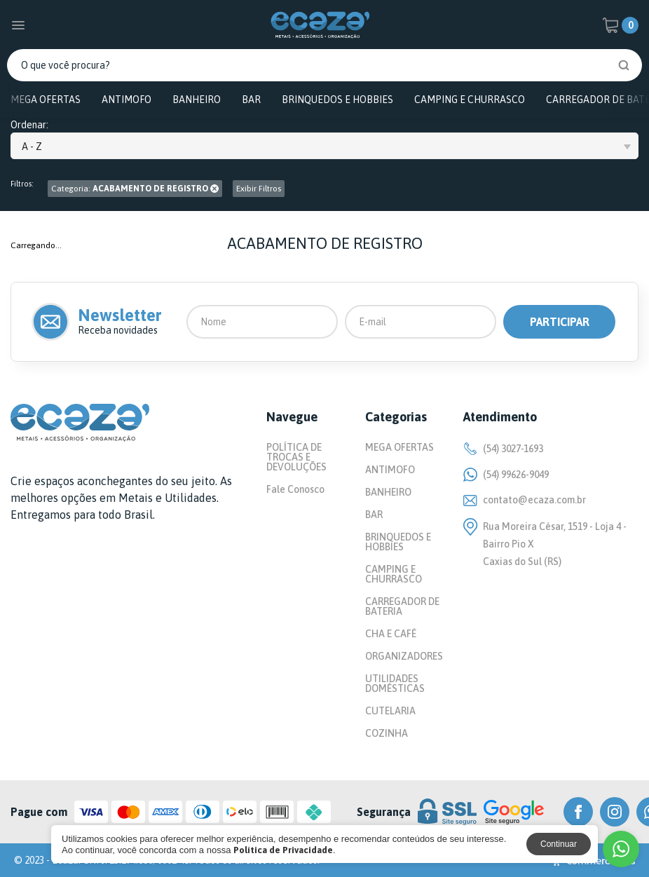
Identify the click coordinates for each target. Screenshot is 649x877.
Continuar (558, 844)
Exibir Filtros (258, 188)
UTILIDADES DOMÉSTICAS (395, 683)
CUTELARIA (390, 711)
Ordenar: (29, 125)
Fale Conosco (295, 489)
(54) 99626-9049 (506, 475)
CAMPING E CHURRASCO (469, 99)
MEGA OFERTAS (46, 99)
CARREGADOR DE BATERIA (402, 606)
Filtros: (22, 184)
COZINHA (386, 733)
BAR (251, 99)
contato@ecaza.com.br (524, 499)
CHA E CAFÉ (390, 634)
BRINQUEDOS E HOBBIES (337, 99)
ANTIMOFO (126, 99)
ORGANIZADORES (404, 656)
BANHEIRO (196, 99)
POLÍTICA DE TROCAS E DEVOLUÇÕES (296, 457)
